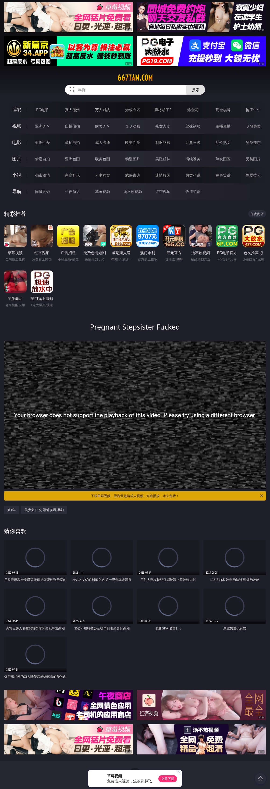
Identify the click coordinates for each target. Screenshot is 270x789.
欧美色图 (102, 158)
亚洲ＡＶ (42, 126)
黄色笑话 (223, 175)
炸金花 (193, 109)
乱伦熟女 (223, 142)
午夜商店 (72, 191)
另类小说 (192, 175)
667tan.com (135, 77)
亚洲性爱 (42, 142)
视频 (16, 126)
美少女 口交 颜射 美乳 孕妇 (44, 510)
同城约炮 (42, 191)
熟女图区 (223, 158)
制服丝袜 (162, 142)
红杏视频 (162, 191)
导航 (16, 191)
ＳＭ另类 (253, 126)
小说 (16, 175)
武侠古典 (132, 175)
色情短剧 (192, 191)
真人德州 (72, 109)
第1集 (11, 510)
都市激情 (42, 175)
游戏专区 (132, 109)
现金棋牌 (223, 109)
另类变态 (253, 142)
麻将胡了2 (162, 109)
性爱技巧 (253, 175)
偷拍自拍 (72, 142)
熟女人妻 (162, 126)
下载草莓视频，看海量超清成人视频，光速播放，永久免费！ (177, 496)
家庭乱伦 (72, 175)
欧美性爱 (132, 142)
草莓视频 (102, 191)
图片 (16, 159)
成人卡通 (102, 142)
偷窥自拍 (42, 158)
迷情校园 (162, 175)
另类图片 (253, 158)
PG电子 (42, 109)
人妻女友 (102, 175)
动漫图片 (132, 158)
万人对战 (102, 109)
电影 (16, 142)
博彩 (16, 110)
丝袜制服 (192, 126)
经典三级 (192, 142)
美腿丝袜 (162, 158)
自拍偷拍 (72, 126)
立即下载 (167, 778)
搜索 (195, 89)
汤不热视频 (132, 191)
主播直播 (223, 126)
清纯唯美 (192, 158)
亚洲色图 (72, 158)
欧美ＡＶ (102, 126)
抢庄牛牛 (253, 109)
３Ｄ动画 (132, 126)
